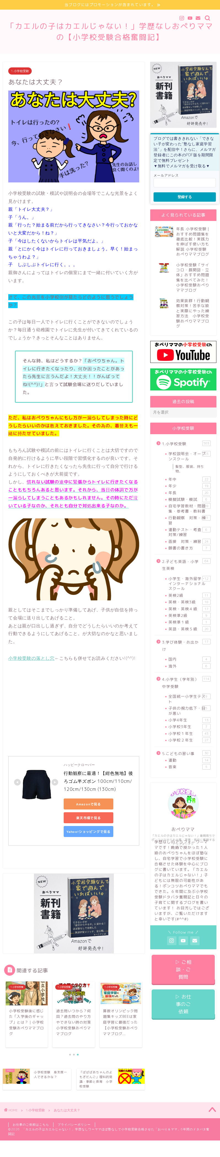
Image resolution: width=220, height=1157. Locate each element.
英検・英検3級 (189, 602)
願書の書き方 (189, 548)
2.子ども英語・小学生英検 (186, 564)
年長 (189, 493)
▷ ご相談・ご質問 (183, 969)
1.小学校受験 (20, 71)
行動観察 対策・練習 (189, 520)
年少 (189, 486)
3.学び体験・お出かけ (186, 645)
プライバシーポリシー (74, 1124)
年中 (189, 479)
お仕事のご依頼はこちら (31, 1124)
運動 (189, 760)
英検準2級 (189, 615)
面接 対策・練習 (189, 541)
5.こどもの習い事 (186, 753)
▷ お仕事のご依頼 (183, 1004)
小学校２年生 (189, 740)
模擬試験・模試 (189, 499)
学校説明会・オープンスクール (189, 456)
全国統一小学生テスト (189, 699)
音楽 (189, 767)
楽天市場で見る (88, 818)
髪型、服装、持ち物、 (189, 469)
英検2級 (189, 595)
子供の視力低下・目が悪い (189, 710)
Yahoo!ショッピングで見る (88, 831)
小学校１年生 (189, 733)
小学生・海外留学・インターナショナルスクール (189, 583)
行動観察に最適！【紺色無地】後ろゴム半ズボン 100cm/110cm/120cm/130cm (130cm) (98, 781)
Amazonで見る (88, 804)
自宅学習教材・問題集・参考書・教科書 (189, 508)
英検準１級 (189, 622)
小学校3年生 (189, 726)
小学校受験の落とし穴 (31, 658)
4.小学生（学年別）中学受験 (186, 682)
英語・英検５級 (189, 629)
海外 (189, 666)
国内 (189, 659)
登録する (185, 197)
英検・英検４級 (189, 609)
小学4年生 (189, 720)
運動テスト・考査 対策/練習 (189, 532)
